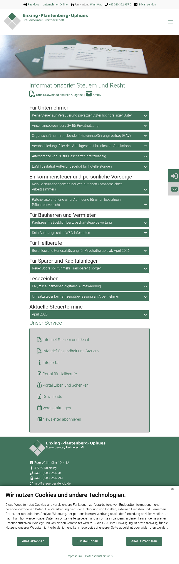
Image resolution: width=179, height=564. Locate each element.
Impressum (74, 556)
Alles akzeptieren (144, 541)
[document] (89, 514)
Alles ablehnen (33, 541)
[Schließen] (172, 489)
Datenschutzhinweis (99, 556)
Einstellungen (87, 541)
